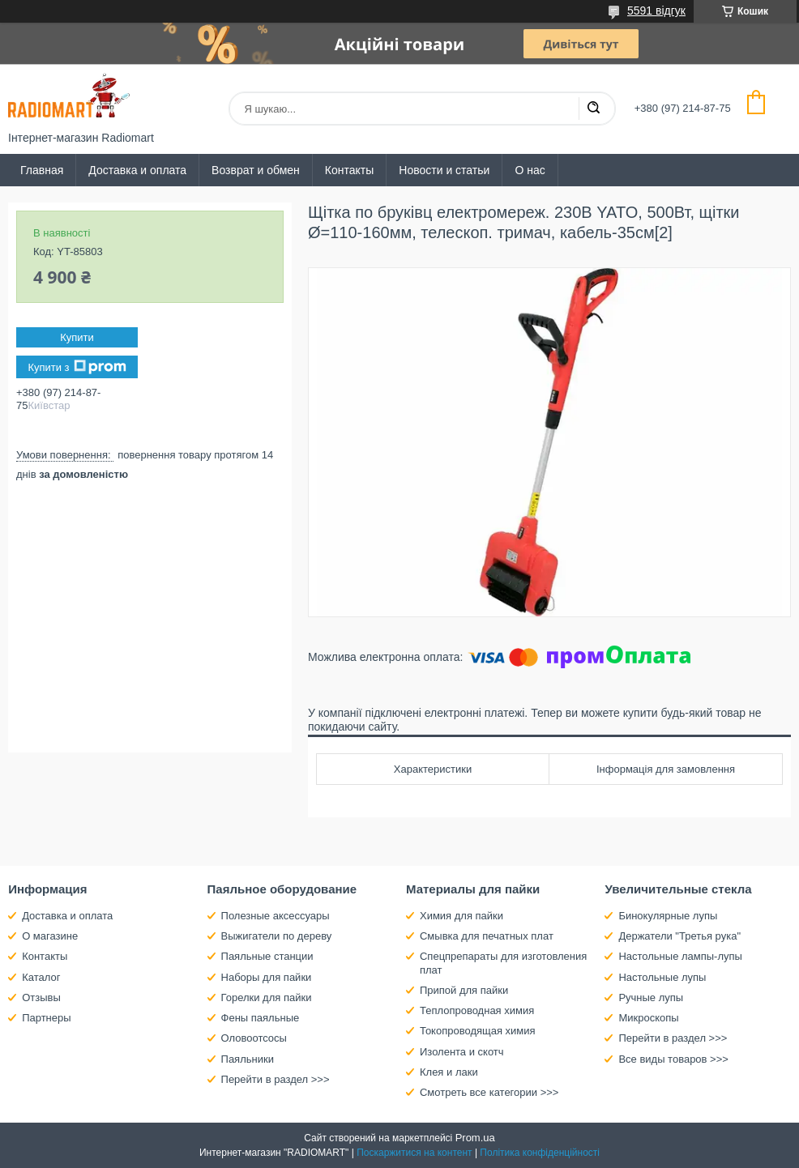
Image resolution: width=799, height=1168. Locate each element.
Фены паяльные (260, 1018)
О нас (530, 170)
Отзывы (41, 997)
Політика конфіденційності (540, 1152)
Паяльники (247, 1059)
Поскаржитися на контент (414, 1152)
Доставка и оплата (137, 170)
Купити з (77, 367)
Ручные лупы (650, 997)
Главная (41, 170)
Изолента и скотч (462, 1052)
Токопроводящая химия (478, 1031)
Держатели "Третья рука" (679, 936)
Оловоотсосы (254, 1038)
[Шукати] (593, 108)
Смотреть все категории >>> (489, 1092)
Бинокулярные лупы (667, 916)
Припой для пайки (464, 990)
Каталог (41, 977)
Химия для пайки (461, 916)
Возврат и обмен (256, 170)
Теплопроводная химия (477, 1010)
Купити (77, 337)
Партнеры (46, 1018)
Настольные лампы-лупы (680, 956)
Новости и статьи (444, 170)
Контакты (349, 170)
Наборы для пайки (266, 977)
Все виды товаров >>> (673, 1059)
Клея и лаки (449, 1072)
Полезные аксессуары (275, 916)
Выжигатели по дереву (276, 936)
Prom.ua (475, 1138)
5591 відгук (656, 10)
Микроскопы (648, 1018)
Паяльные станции (267, 956)
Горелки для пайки (266, 997)
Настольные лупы (662, 977)
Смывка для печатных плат (486, 936)
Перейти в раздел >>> (275, 1079)
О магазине (50, 936)
